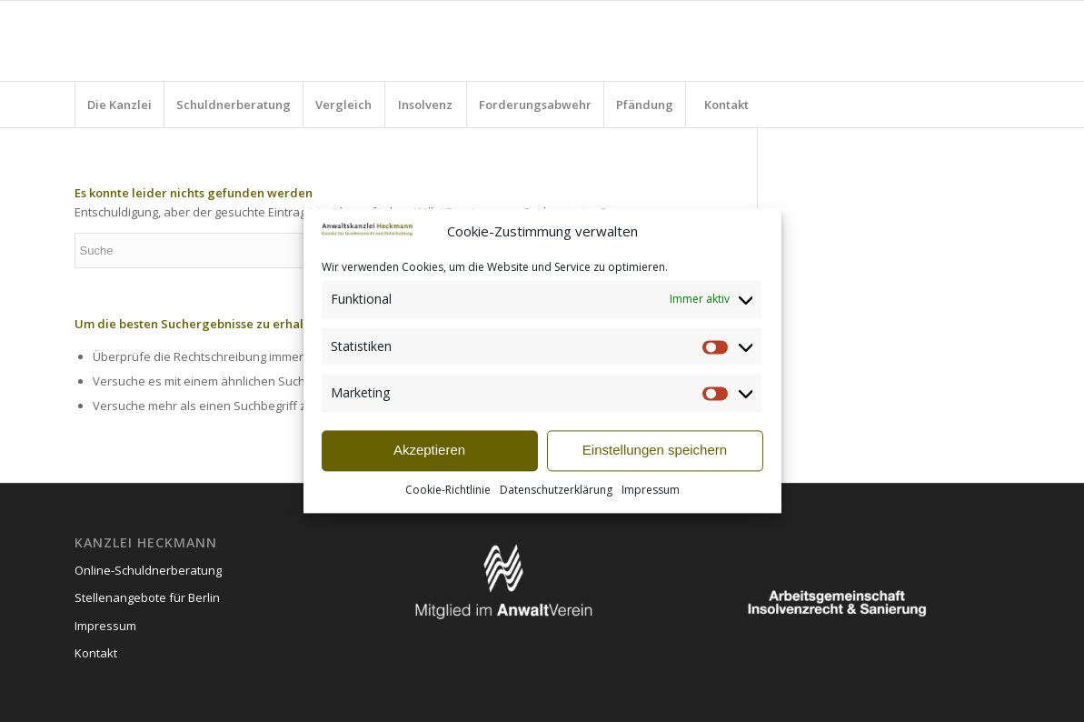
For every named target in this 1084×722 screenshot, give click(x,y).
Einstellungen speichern (654, 450)
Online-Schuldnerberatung (148, 570)
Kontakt (96, 653)
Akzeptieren (429, 450)
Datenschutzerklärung (556, 489)
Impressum (651, 489)
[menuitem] (119, 104)
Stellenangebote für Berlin (147, 597)
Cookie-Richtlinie (448, 489)
